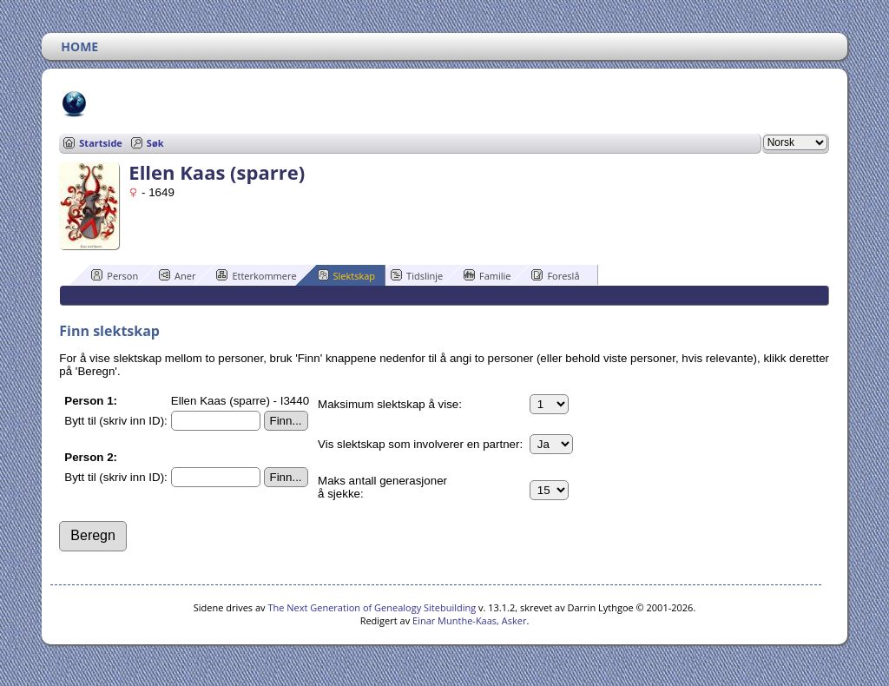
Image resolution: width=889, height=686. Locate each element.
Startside (100, 142)
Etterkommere (256, 275)
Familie (487, 275)
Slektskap (347, 275)
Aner (177, 275)
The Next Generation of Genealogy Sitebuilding (371, 607)
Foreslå (555, 275)
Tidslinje (417, 275)
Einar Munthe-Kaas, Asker (469, 620)
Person (114, 275)
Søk (155, 142)
